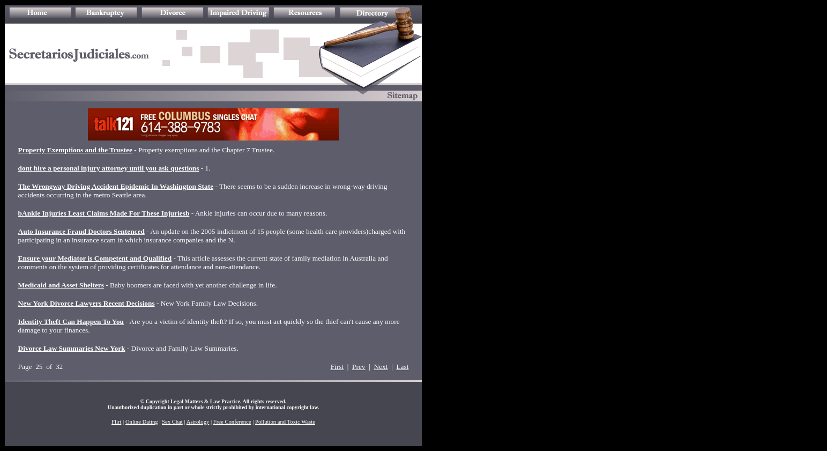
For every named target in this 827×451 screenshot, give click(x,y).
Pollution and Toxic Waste (285, 422)
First (337, 367)
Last (402, 367)
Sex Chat (172, 422)
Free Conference (232, 422)
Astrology (198, 422)
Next (381, 367)
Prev (358, 367)
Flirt (116, 422)
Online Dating (141, 422)
